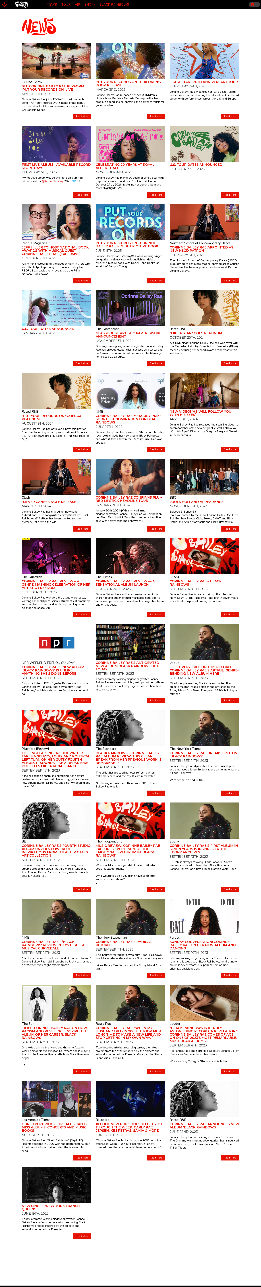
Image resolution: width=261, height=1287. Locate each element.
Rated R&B (178, 328)
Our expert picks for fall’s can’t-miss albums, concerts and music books (54, 1127)
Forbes (175, 937)
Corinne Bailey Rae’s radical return (124, 943)
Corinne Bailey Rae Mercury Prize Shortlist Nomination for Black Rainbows (129, 419)
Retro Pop (103, 1023)
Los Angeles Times (36, 1119)
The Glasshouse (107, 328)
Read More (82, 116)
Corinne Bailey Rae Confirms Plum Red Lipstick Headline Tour (129, 499)
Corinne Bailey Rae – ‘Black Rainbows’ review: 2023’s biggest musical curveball (53, 945)
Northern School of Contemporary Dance (200, 243)
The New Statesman (111, 937)
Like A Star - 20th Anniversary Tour (204, 82)
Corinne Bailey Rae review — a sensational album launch (125, 583)
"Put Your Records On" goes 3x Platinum (51, 417)
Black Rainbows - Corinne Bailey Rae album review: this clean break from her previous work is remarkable (128, 757)
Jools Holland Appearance (196, 502)
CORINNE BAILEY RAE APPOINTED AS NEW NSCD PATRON (201, 249)
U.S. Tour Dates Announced (196, 164)
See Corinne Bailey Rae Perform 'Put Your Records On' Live (53, 88)
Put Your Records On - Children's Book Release (128, 83)
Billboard (102, 1119)
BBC (173, 497)
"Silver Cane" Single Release (49, 502)
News (52, 4)
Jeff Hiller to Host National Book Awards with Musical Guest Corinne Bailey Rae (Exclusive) (55, 251)
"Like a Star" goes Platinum (196, 333)
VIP (77, 4)
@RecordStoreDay (52, 181)
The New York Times (185, 748)
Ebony (174, 841)
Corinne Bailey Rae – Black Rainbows (196, 583)
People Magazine (34, 243)
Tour (66, 4)
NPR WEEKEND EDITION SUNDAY (48, 662)
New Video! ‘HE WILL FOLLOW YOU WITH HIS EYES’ (200, 413)
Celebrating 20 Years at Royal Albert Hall (125, 166)
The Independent (109, 841)
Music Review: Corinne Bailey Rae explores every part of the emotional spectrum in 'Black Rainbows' (128, 850)
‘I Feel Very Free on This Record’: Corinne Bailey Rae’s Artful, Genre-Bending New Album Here (204, 670)
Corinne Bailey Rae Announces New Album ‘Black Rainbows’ (204, 1125)
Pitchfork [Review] (35, 748)
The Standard (106, 748)
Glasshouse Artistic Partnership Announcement (128, 335)
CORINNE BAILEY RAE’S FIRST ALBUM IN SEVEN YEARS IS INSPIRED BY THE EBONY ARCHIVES (204, 849)
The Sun (28, 1023)
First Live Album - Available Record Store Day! (56, 166)
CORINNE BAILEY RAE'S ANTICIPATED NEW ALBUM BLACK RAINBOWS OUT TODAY (127, 666)
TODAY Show (32, 82)
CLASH (175, 577)
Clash (26, 497)
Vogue (174, 662)
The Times (104, 577)
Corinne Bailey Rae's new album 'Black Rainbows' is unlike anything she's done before (53, 670)
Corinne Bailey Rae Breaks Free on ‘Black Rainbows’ (203, 754)
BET (25, 841)
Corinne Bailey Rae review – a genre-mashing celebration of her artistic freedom (56, 584)
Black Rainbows (114, 4)
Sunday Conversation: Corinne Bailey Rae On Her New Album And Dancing (203, 945)
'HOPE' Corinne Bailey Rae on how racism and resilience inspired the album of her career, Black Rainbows (56, 1032)
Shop (89, 4)
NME (99, 411)
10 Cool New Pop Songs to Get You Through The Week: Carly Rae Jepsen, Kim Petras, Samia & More (129, 1127)
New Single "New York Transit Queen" (51, 1207)
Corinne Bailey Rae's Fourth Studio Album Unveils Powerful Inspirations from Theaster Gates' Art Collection (56, 850)
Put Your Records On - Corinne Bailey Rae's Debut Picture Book (127, 244)
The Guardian (32, 577)
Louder (175, 1023)
